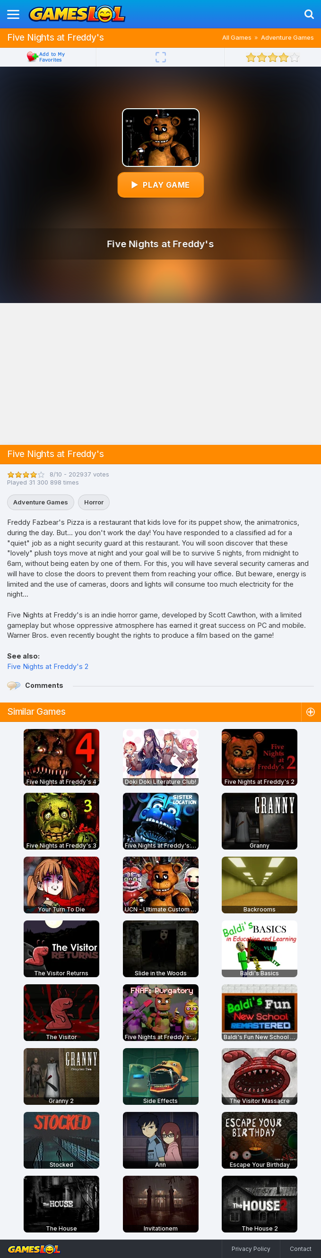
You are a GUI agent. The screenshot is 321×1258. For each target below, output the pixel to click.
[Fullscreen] (161, 57)
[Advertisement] (160, 374)
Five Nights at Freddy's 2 (47, 666)
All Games (237, 37)
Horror (94, 502)
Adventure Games (287, 37)
